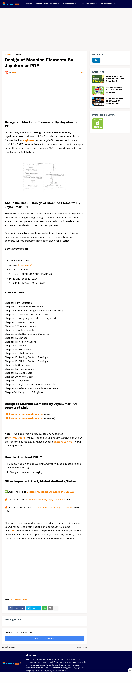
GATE (13, 530)
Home (7, 54)
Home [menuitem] (29, 3)
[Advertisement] (66, 29)
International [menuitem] (69, 3)
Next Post (81, 647)
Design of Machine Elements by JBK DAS (50, 491)
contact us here (63, 441)
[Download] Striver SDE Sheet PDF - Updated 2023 (115, 100)
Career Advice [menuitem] (89, 3)
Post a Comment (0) (44, 638)
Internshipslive (16, 437)
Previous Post (9, 647)
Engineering (16, 54)
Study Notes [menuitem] (107, 3)
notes (24, 599)
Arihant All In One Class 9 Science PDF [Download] (115, 78)
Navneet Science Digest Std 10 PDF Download (114, 89)
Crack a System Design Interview (54, 507)
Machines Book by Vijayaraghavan (45, 499)
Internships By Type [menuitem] (46, 3)
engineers (29, 140)
